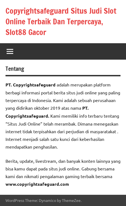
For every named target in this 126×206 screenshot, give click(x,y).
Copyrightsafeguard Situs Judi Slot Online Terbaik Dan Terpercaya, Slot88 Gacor (61, 21)
